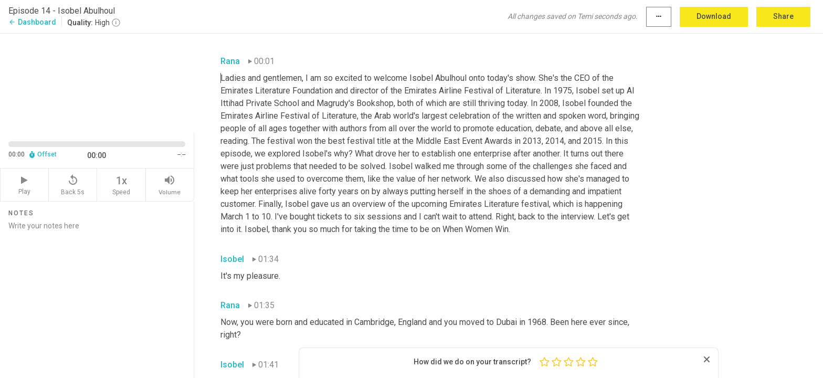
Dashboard (32, 22)
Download (714, 16)
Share (783, 16)
